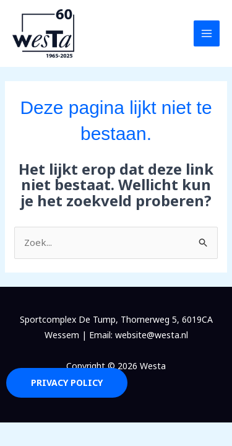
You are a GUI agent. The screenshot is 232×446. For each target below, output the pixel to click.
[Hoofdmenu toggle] (207, 33)
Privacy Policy (67, 382)
